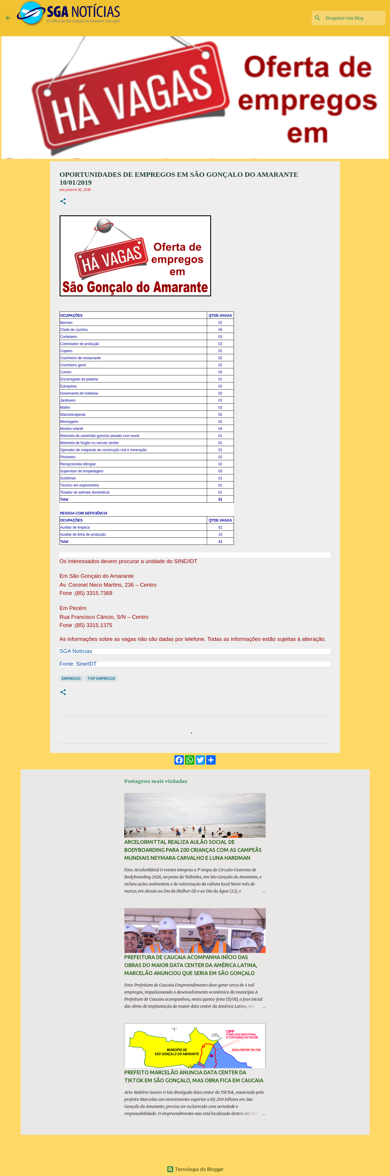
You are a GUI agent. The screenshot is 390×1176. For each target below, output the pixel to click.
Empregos (71, 678)
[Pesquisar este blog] (354, 18)
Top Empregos (101, 678)
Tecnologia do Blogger (195, 1169)
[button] (63, 202)
